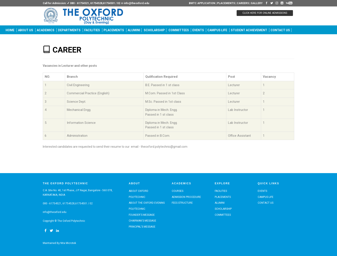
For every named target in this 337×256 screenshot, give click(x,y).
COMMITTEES (179, 30)
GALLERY (257, 3)
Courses (177, 190)
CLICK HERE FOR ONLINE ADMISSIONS (264, 12)
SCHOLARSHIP (154, 30)
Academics (45, 30)
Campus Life (217, 30)
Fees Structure (182, 202)
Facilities (92, 30)
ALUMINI (134, 30)
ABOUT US (25, 30)
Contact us (280, 30)
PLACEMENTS (226, 3)
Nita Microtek (68, 243)
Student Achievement (249, 30)
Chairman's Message (142, 220)
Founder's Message (142, 214)
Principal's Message (142, 226)
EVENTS (198, 30)
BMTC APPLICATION (202, 3)
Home (10, 30)
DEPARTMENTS (69, 30)
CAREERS (243, 3)
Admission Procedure (186, 197)
